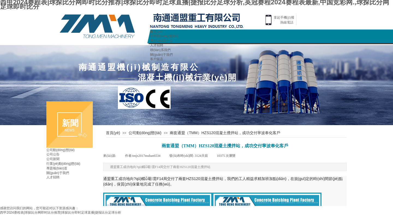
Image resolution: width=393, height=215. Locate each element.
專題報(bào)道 (56, 168)
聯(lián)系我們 (160, 50)
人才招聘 (156, 45)
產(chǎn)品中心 (161, 41)
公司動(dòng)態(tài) (145, 133)
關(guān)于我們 (161, 55)
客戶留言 (156, 59)
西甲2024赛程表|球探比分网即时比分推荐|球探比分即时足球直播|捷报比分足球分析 (60, 212)
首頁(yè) (156, 32)
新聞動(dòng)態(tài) (164, 36)
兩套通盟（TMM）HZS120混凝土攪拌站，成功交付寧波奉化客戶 (225, 133)
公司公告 (52, 154)
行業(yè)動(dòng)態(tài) (63, 164)
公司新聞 (52, 159)
